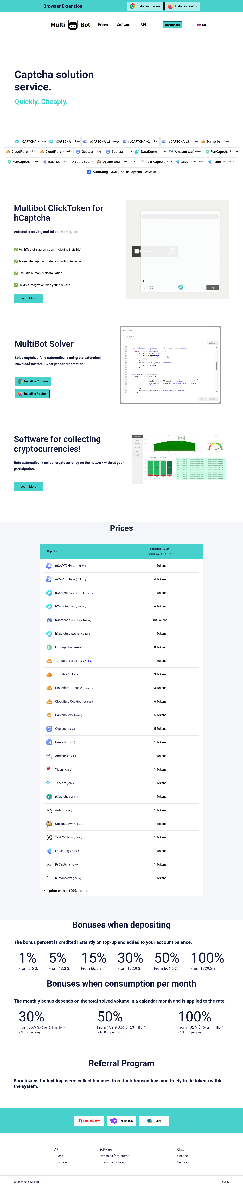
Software (124, 25)
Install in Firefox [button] (182, 6)
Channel (183, 1156)
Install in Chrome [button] (145, 6)
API (143, 25)
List (91, 592)
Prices (103, 25)
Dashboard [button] (172, 25)
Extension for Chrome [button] (114, 1156)
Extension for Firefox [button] (113, 1162)
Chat (180, 1149)
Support (182, 1162)
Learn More (28, 298)
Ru (201, 25)
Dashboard (61, 1162)
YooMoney (121, 1121)
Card (154, 1121)
